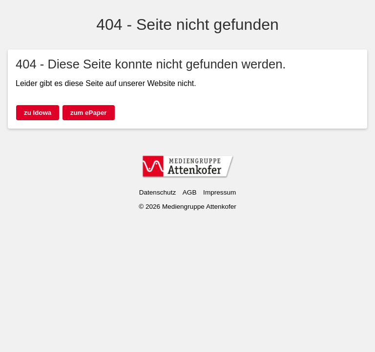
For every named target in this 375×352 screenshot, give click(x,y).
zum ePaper (88, 112)
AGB (190, 192)
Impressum (219, 192)
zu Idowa (37, 112)
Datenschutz (157, 192)
